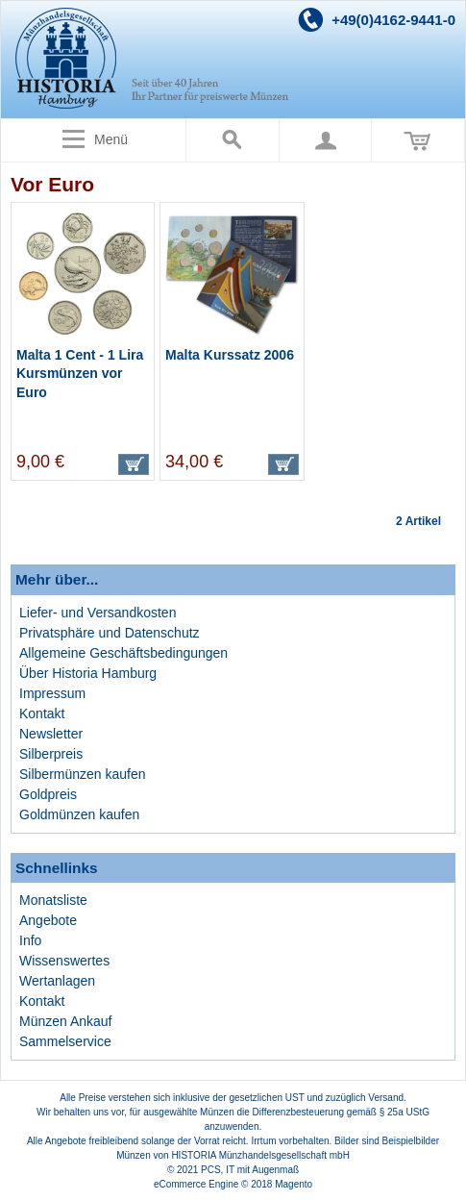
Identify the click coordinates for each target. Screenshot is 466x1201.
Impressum (52, 693)
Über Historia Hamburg (88, 673)
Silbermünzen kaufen (82, 774)
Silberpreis (51, 754)
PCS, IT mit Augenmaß (250, 1169)
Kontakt (41, 713)
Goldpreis (48, 794)
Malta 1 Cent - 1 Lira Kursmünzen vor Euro (79, 373)
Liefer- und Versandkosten (97, 612)
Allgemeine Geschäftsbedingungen (123, 653)
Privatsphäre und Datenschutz (109, 632)
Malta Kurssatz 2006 (229, 355)
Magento (293, 1184)
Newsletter (51, 733)
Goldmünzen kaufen (79, 814)
